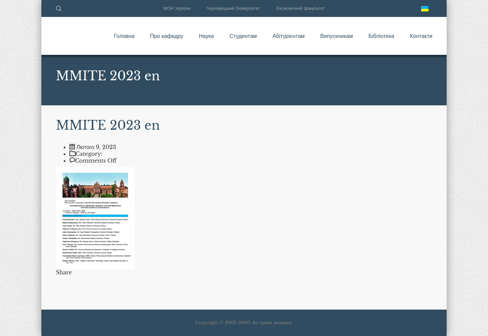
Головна (124, 36)
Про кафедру (166, 36)
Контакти (421, 36)
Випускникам (336, 36)
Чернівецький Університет (233, 8)
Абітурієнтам (288, 36)
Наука (206, 36)
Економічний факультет (301, 8)
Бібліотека (381, 36)
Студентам (243, 36)
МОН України (177, 8)
